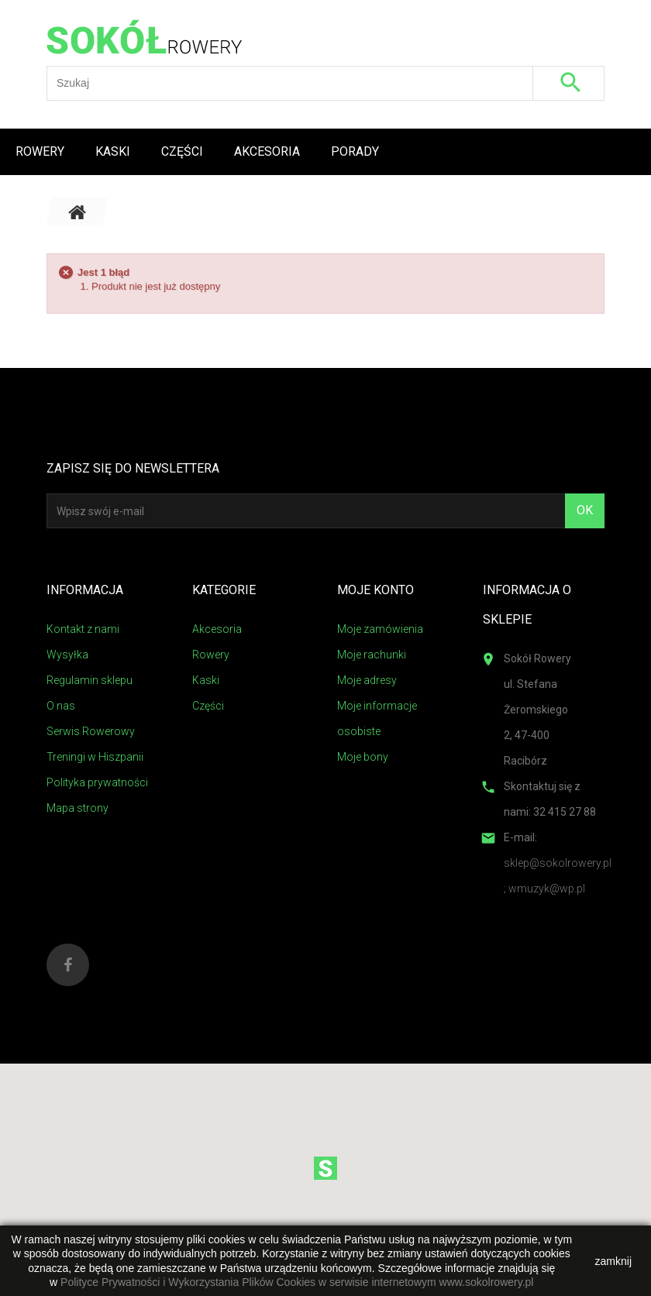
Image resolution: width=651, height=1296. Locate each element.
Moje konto (375, 590)
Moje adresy (367, 680)
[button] (325, 1168)
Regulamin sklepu (89, 680)
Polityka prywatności (97, 782)
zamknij (613, 1261)
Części (182, 151)
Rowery (40, 151)
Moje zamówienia (380, 629)
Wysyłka (67, 654)
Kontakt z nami (82, 629)
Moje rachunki (371, 654)
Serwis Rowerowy (90, 731)
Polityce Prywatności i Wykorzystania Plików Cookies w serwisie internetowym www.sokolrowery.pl (296, 1282)
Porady (355, 151)
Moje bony (362, 757)
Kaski (112, 151)
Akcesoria (267, 151)
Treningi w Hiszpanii (94, 757)
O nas (60, 706)
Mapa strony (77, 808)
